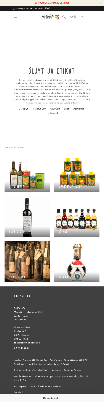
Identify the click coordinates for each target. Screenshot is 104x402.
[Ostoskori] (72, 17)
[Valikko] (15, 16)
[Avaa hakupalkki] (64, 17)
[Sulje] (101, 3)
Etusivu (7, 146)
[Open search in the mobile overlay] (63, 17)
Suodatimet (50, 398)
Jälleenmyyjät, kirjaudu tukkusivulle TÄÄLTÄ (32, 8)
